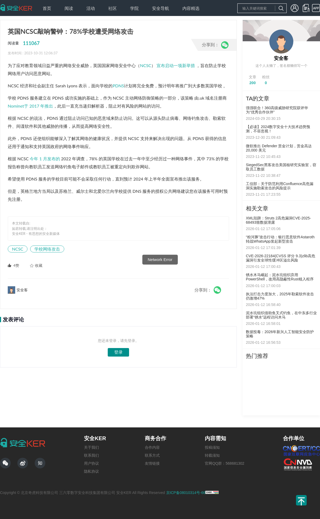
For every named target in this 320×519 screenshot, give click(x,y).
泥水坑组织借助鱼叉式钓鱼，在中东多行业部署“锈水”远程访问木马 (281, 315)
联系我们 (91, 455)
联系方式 (152, 455)
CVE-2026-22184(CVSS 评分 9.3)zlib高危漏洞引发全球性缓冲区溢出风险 (280, 258)
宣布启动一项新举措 (176, 65)
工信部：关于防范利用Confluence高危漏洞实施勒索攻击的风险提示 (279, 186)
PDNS (118, 85)
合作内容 (152, 447)
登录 (118, 352)
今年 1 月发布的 (45, 158)
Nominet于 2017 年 (26, 105)
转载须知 (212, 455)
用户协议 (91, 463)
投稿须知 (212, 447)
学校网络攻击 (47, 248)
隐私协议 (91, 471)
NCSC (145, 65)
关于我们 (91, 447)
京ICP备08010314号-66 (186, 493)
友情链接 (152, 463)
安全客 (281, 58)
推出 (49, 105)
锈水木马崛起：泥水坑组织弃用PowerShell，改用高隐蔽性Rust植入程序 (280, 277)
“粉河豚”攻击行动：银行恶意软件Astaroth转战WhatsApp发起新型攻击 (280, 239)
